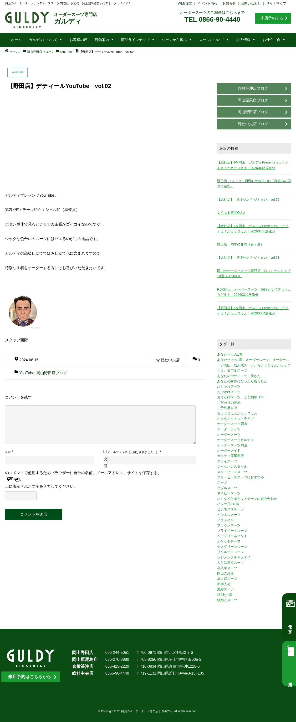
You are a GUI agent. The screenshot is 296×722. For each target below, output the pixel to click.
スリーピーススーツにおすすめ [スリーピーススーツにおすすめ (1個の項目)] (240, 477)
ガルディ (75, 18)
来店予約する (271, 18)
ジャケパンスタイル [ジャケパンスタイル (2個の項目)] (232, 466)
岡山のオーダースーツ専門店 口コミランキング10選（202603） (254, 273)
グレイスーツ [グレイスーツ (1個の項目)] (227, 461)
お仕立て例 (274, 40)
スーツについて (214, 40)
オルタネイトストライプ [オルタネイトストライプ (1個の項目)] (235, 418)
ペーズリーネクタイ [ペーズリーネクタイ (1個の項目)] (232, 536)
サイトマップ (276, 3)
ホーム (16, 40)
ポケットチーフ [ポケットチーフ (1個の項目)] (228, 541)
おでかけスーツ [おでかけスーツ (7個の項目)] (228, 392)
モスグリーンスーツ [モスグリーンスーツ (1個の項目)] (232, 546)
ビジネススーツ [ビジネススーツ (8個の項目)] (228, 515)
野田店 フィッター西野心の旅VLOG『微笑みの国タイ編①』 (254, 183)
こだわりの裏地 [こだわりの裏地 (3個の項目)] (228, 403)
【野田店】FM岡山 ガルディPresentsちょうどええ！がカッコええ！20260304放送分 (252, 310)
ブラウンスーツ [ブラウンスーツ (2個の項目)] (228, 525)
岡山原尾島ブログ (253, 100)
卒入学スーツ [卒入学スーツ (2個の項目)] (227, 568)
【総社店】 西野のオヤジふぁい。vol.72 (248, 199)
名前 (8, 452)
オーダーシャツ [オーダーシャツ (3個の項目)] (228, 429)
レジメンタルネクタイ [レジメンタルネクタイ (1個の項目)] (233, 557)
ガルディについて (45, 40)
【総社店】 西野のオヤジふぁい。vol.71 (248, 258)
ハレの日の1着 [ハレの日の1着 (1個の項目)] (228, 504)
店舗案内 (104, 40)
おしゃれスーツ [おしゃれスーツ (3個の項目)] (228, 386)
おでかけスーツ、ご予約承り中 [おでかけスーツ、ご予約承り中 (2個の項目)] (240, 397)
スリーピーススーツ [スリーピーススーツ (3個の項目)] (232, 472)
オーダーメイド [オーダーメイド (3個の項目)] (228, 450)
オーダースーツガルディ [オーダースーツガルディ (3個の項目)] (235, 440)
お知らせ (229, 3)
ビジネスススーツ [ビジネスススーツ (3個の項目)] (230, 509)
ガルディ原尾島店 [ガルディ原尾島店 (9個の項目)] (230, 456)
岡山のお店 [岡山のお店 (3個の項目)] (225, 573)
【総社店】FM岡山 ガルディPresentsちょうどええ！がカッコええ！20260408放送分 (252, 228)
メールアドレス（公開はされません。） (133, 452)
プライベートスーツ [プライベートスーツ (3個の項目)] (232, 531)
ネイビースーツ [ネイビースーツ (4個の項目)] (228, 493)
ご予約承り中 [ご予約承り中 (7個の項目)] (227, 408)
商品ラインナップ (138, 40)
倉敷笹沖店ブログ (253, 88)
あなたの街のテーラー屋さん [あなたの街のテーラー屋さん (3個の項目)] (238, 376)
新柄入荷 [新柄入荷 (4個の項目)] (223, 584)
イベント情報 (207, 3)
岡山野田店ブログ (51, 373)
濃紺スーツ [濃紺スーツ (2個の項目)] (225, 589)
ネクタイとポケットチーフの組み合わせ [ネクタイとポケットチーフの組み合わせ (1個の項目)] (247, 499)
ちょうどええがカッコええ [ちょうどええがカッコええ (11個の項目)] (237, 413)
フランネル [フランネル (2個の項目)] (225, 520)
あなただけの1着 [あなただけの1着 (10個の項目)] (229, 354)
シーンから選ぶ (177, 40)
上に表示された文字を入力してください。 (41, 486)
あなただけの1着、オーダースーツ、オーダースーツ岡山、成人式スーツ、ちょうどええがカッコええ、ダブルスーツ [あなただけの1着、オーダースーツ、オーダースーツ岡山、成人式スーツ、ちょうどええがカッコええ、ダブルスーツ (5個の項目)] (254, 365)
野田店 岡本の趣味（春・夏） (240, 244)
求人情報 (245, 40)
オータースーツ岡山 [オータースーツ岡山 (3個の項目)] (232, 424)
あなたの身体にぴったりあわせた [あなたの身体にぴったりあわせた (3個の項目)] (242, 381)
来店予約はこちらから (29, 676)
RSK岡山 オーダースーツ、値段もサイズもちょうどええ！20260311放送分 (254, 292)
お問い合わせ (251, 3)
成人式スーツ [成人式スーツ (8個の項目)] (227, 578)
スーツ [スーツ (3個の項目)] (222, 482)
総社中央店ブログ (253, 124)
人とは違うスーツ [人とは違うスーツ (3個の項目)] (230, 562)
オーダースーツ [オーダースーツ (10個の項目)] (228, 434)
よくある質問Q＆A (231, 213)
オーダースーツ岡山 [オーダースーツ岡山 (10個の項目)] (232, 445)
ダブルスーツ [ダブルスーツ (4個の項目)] (227, 488)
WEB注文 (185, 3)
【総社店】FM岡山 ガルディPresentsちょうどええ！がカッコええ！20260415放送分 (252, 164)
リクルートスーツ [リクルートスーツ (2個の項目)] (230, 552)
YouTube (26, 373)
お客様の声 (78, 40)
